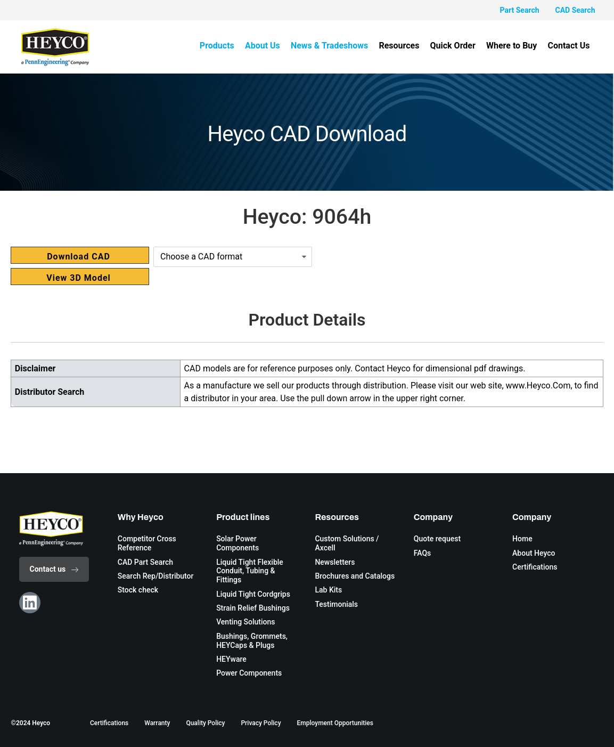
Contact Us (569, 45)
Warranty (157, 723)
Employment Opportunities (335, 723)
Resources (399, 45)
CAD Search (575, 10)
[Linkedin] (29, 602)
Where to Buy (511, 45)
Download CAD (78, 256)
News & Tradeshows (329, 45)
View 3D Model (78, 278)
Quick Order (453, 45)
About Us (263, 45)
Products (217, 45)
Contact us (54, 569)
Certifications (109, 723)
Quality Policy (205, 723)
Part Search (519, 10)
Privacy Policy (261, 723)
